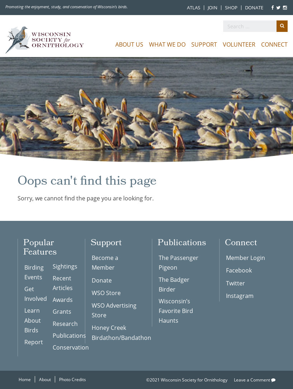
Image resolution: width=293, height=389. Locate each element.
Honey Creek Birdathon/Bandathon (116, 332)
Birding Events (34, 272)
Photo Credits (72, 379)
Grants (62, 311)
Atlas (193, 7)
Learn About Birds (32, 320)
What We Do (167, 44)
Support (204, 44)
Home (25, 379)
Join (212, 7)
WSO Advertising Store (114, 310)
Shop (231, 7)
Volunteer (239, 44)
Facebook (239, 270)
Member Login (245, 257)
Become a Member (105, 262)
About (45, 379)
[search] (255, 26)
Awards (63, 299)
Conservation (63, 347)
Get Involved (35, 293)
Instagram (240, 295)
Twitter (235, 283)
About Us (129, 44)
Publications (63, 335)
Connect (274, 44)
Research (63, 323)
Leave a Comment (254, 380)
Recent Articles (63, 282)
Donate (254, 7)
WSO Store (106, 293)
